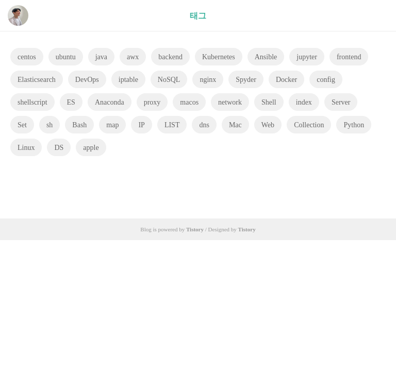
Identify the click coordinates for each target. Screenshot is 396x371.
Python (353, 125)
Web (267, 125)
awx (133, 57)
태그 (198, 15)
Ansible (266, 57)
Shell (268, 102)
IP (141, 125)
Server (341, 102)
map (112, 125)
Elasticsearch (37, 79)
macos (189, 102)
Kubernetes (218, 57)
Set (22, 125)
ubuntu (66, 57)
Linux (26, 147)
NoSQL (169, 79)
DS (58, 147)
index (304, 102)
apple (90, 147)
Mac (235, 125)
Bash (79, 125)
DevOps (87, 79)
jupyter (306, 57)
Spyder (246, 79)
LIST (172, 125)
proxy (152, 102)
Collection (309, 125)
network (230, 102)
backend (170, 57)
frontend (349, 57)
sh (49, 125)
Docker (286, 79)
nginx (208, 79)
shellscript (32, 102)
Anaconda (109, 102)
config (326, 79)
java (101, 57)
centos (27, 57)
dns (204, 125)
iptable (128, 79)
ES (71, 102)
